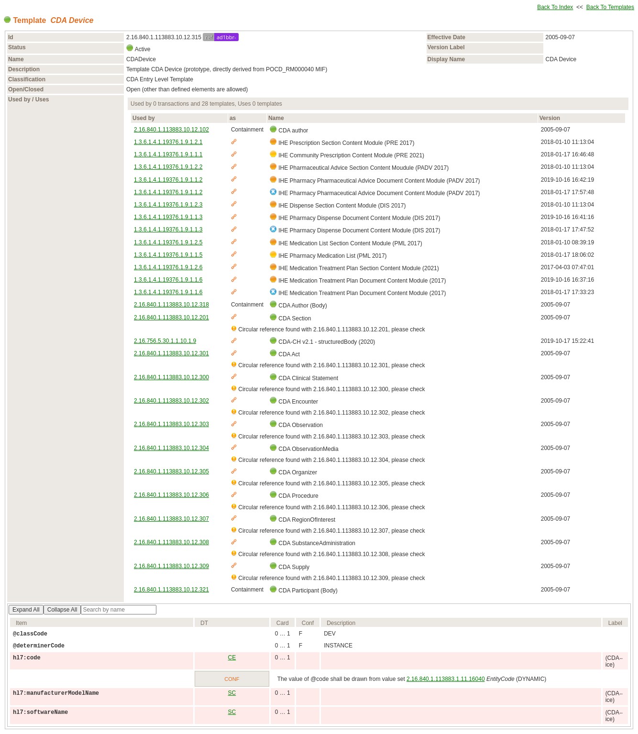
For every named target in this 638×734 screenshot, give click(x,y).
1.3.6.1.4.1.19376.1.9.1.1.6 (168, 279)
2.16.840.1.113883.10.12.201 (171, 317)
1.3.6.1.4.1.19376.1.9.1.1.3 (168, 217)
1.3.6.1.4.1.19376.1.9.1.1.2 (168, 179)
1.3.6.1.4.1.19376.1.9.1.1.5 (168, 255)
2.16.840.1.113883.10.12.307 (171, 518)
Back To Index (555, 7)
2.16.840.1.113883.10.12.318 (171, 304)
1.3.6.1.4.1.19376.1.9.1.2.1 (168, 142)
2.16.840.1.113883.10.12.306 (171, 495)
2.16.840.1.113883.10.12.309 (171, 566)
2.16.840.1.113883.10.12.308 (171, 542)
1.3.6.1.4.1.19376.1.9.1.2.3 (168, 204)
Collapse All (62, 609)
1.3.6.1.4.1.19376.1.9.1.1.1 (168, 154)
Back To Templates (610, 7)
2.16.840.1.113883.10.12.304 (171, 448)
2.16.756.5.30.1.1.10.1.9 (165, 341)
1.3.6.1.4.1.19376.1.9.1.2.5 (168, 242)
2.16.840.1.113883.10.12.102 (171, 129)
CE (232, 657)
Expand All (26, 609)
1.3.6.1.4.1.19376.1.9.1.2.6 (168, 267)
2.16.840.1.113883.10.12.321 (171, 589)
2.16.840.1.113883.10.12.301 (171, 353)
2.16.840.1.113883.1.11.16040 (446, 679)
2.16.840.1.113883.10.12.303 (171, 424)
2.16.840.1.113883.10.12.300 (171, 377)
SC (232, 693)
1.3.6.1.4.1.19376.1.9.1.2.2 (168, 167)
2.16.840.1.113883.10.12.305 (171, 471)
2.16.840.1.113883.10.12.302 (171, 400)
